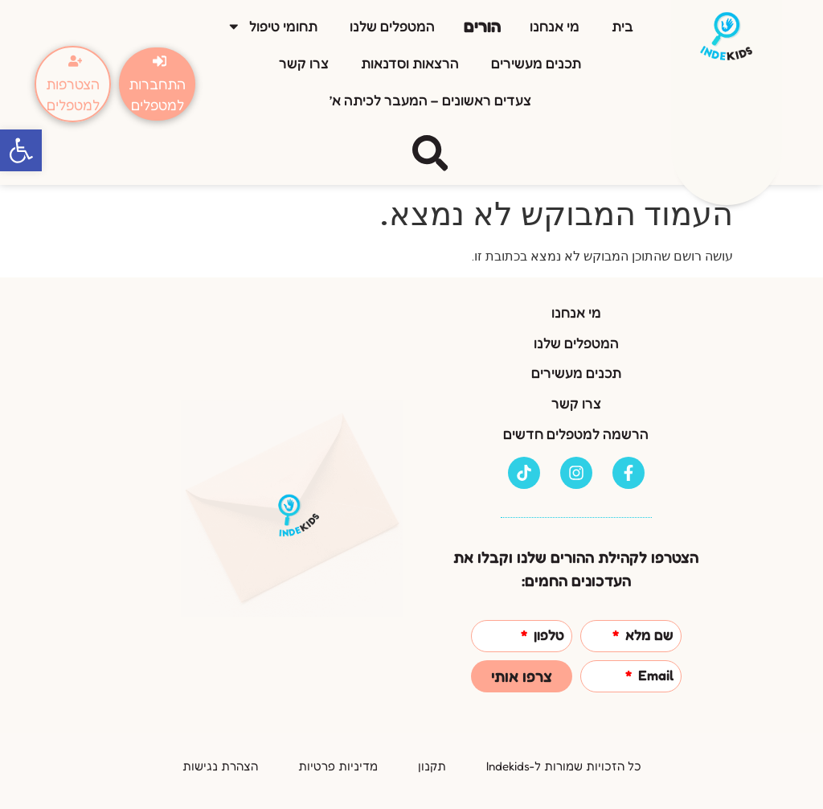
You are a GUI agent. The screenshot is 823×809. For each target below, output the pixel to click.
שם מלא (648, 635)
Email (654, 676)
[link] (21, 150)
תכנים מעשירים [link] (536, 63)
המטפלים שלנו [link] (392, 26)
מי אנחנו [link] (554, 26)
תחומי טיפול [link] (272, 26)
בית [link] (622, 26)
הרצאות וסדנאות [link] (410, 63)
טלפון (547, 635)
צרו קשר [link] (304, 63)
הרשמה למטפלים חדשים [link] (576, 433)
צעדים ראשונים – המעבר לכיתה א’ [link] (430, 100)
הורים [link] (482, 26)
